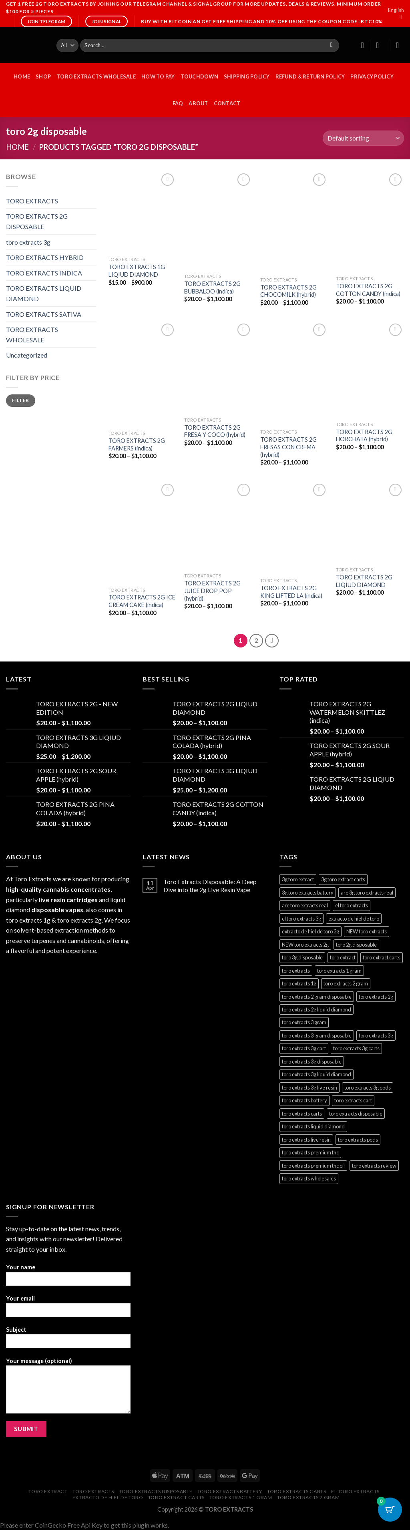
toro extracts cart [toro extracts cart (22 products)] (353, 1100)
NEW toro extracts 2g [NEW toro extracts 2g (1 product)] (305, 944)
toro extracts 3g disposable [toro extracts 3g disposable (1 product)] (312, 1061)
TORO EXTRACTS (32, 201)
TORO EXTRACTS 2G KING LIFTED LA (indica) (291, 592)
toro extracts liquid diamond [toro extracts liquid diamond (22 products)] (313, 1126)
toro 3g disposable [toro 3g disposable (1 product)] (302, 957)
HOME (22, 76)
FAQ (178, 103)
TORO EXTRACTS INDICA (44, 273)
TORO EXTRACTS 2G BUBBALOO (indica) (212, 287)
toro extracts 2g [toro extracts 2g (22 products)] (376, 996)
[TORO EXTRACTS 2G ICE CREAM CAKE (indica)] (143, 532)
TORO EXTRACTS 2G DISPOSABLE (37, 221)
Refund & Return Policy (310, 76)
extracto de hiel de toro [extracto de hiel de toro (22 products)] (353, 918)
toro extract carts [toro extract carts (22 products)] (381, 957)
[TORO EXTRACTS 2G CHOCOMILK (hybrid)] (294, 222)
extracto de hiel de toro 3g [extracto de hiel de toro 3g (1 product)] (310, 931)
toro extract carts (176, 1497)
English (396, 14)
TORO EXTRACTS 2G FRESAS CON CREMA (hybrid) (288, 447)
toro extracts (93, 1491)
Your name (68, 1277)
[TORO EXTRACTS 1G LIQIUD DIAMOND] (143, 212)
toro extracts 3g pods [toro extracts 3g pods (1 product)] (367, 1087)
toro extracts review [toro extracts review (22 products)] (374, 1165)
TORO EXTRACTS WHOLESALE (96, 76)
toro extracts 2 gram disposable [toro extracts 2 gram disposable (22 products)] (317, 996)
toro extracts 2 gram (308, 1497)
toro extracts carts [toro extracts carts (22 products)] (302, 1113)
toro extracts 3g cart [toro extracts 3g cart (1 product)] (304, 1048)
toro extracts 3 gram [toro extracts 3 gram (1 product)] (304, 1022)
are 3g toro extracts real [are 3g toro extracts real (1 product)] (367, 892)
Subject (68, 1340)
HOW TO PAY (158, 76)
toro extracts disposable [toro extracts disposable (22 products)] (355, 1113)
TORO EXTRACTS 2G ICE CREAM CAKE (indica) (142, 601)
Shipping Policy (247, 76)
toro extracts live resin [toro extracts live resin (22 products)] (306, 1139)
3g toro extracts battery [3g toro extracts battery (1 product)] (308, 892)
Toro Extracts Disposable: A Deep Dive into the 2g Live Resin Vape (210, 885)
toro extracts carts (296, 1491)
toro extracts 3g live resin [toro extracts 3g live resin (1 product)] (309, 1087)
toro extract (47, 1491)
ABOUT (198, 103)
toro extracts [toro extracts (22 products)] (296, 970)
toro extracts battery (229, 1491)
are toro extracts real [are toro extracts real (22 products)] (305, 905)
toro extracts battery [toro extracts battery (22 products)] (304, 1100)
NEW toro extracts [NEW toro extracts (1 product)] (366, 931)
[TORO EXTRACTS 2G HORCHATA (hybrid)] (370, 369)
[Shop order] (363, 138)
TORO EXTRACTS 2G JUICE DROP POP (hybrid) (212, 590)
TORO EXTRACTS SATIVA (43, 314)
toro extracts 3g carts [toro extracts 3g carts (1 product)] (356, 1048)
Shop (43, 76)
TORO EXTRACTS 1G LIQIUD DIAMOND (137, 270)
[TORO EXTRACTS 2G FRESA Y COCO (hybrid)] (218, 367)
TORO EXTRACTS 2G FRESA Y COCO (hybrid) (214, 431)
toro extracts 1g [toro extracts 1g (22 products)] (299, 983)
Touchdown (199, 76)
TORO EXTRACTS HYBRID (45, 257)
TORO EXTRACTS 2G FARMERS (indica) (137, 444)
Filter (20, 400)
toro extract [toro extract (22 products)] (343, 957)
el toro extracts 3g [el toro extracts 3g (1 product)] (301, 918)
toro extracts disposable (156, 1491)
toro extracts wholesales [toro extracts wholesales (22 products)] (309, 1178)
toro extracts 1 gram (240, 1497)
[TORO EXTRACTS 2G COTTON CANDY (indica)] (370, 221)
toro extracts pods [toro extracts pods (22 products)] (358, 1139)
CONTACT (227, 103)
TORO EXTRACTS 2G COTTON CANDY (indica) (368, 290)
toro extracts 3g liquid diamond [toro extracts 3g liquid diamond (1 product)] (316, 1074)
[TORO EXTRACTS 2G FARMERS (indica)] (143, 374)
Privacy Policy (372, 76)
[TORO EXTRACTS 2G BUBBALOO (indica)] (218, 220)
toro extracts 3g (28, 242)
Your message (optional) (68, 1388)
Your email (68, 1309)
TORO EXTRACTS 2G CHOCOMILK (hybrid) (288, 291)
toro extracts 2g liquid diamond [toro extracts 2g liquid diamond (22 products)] (316, 1009)
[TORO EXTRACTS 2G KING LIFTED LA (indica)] (294, 528)
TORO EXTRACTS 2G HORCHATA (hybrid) (364, 435)
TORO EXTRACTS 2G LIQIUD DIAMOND (364, 581)
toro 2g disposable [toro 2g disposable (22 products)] (356, 944)
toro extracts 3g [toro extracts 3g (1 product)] (376, 1035)
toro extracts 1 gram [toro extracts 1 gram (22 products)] (339, 970)
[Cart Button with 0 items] (390, 1510)
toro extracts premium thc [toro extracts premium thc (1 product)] (310, 1152)
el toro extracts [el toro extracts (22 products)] (351, 905)
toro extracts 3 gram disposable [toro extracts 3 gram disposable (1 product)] (317, 1035)
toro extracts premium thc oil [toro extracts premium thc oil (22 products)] (313, 1165)
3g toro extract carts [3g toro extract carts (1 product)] (343, 879)
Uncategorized (26, 355)
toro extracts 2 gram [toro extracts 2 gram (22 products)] (346, 983)
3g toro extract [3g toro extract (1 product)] (298, 879)
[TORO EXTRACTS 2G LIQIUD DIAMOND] (370, 522)
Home (17, 147)
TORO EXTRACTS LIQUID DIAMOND (43, 293)
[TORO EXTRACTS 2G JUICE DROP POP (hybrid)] (218, 525)
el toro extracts (355, 1491)
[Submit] (331, 45)
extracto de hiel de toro (107, 1497)
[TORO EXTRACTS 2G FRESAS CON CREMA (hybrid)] (294, 373)
